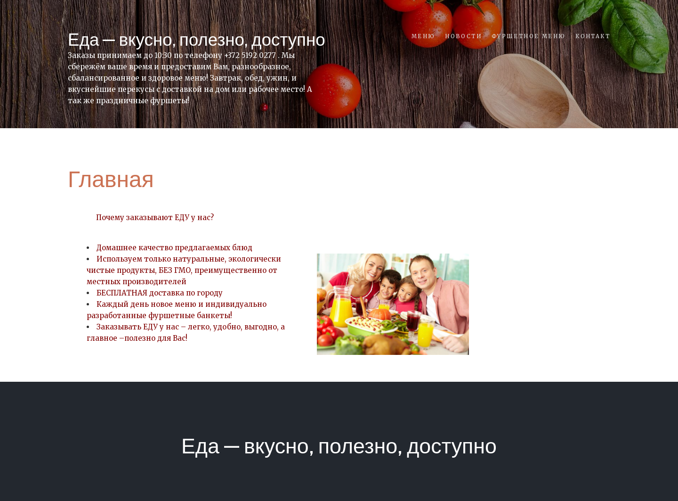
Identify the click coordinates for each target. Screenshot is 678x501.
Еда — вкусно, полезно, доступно (196, 39)
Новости (463, 36)
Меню (424, 36)
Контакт (592, 36)
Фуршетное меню (529, 36)
